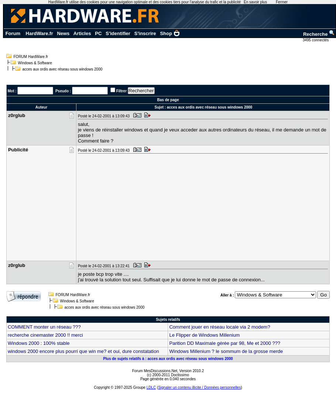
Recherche (319, 34)
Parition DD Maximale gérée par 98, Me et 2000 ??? (224, 343)
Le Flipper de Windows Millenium (204, 335)
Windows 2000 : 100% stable (39, 343)
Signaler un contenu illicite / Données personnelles (199, 387)
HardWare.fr (39, 33)
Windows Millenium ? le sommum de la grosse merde (226, 351)
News (63, 33)
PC (98, 33)
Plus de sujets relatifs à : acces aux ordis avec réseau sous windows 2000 (168, 359)
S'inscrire (145, 33)
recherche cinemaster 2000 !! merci (45, 335)
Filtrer (121, 91)
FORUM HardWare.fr (31, 57)
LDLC (151, 387)
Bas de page (168, 100)
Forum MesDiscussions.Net (154, 371)
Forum (13, 33)
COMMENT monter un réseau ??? (44, 327)
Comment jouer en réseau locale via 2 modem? (219, 327)
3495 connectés (316, 40)
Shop (170, 33)
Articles (82, 33)
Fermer (282, 2)
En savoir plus (255, 2)
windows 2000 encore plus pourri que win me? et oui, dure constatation (83, 351)
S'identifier (118, 33)
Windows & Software (35, 63)
